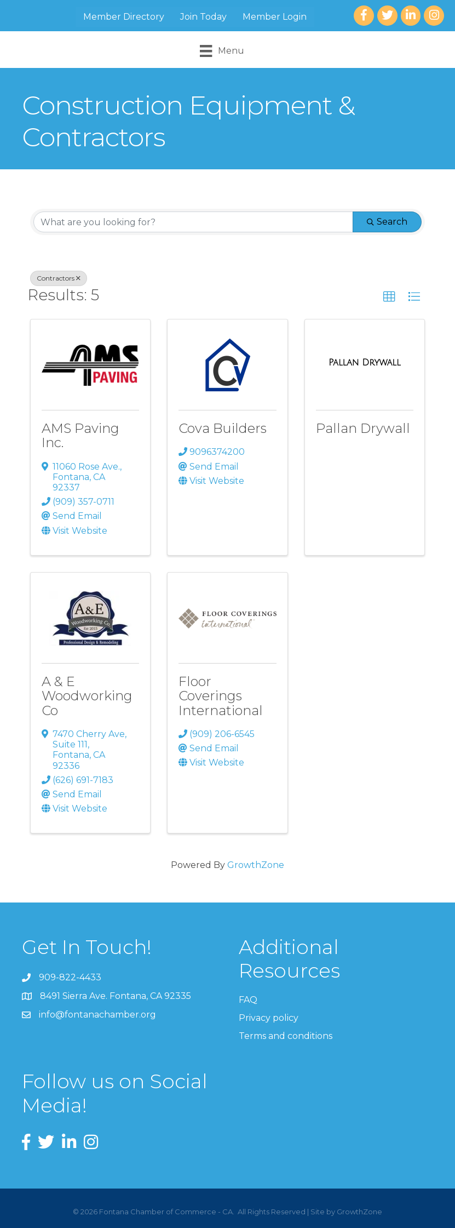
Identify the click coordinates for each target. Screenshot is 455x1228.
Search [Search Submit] (387, 221)
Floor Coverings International (220, 695)
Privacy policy (268, 1018)
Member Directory (123, 17)
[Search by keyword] (193, 222)
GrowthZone (255, 865)
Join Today (203, 17)
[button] (389, 297)
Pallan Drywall (363, 428)
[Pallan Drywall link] (365, 362)
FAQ (248, 1000)
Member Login (275, 17)
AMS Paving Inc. (80, 435)
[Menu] (221, 50)
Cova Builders (222, 428)
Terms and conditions (285, 1036)
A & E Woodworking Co (87, 695)
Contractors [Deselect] (58, 278)
